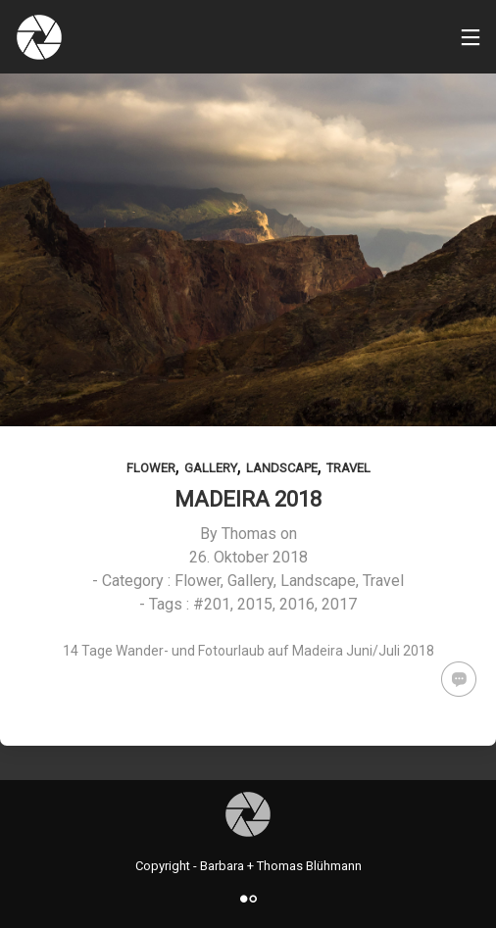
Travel (348, 468)
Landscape (282, 468)
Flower (150, 468)
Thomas (249, 533)
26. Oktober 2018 (248, 557)
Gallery (210, 468)
